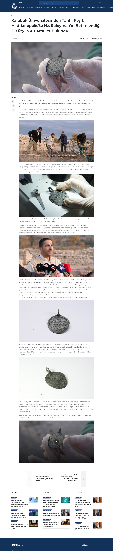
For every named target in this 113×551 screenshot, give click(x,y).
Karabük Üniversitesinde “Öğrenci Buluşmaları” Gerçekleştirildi (51, 523)
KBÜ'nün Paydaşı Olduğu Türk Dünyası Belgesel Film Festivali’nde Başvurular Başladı (51, 502)
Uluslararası (76, 7)
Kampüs (68, 7)
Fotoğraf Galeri (101, 7)
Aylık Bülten (38, 7)
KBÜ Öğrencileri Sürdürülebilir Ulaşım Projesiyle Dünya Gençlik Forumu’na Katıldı (19, 502)
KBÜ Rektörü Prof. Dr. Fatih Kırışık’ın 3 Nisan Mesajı (82, 527)
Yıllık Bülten (30, 7)
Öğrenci (61, 7)
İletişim (84, 544)
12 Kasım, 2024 (15, 38)
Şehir (83, 7)
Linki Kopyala (84, 38)
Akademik (54, 7)
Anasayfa (21, 7)
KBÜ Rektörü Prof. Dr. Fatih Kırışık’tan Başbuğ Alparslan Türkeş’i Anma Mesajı (83, 502)
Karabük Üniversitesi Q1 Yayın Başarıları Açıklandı (51, 513)
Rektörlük (46, 7)
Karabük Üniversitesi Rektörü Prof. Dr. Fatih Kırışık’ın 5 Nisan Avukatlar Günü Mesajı (82, 515)
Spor (93, 7)
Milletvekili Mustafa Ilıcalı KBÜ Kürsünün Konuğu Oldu (19, 525)
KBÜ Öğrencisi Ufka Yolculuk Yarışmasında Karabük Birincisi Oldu (18, 514)
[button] (99, 3)
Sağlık (88, 7)
